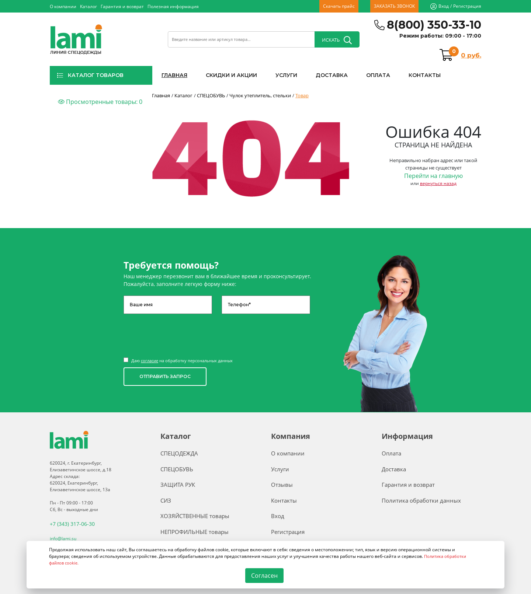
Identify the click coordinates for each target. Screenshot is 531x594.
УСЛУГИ (286, 75)
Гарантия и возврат (122, 6)
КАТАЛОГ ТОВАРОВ (90, 75)
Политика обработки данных (421, 500)
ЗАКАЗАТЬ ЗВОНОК (394, 6)
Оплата (391, 453)
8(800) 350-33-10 (434, 25)
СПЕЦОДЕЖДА (179, 453)
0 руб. (471, 55)
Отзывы (282, 484)
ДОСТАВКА (332, 75)
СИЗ (165, 500)
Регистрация (467, 6)
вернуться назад (438, 183)
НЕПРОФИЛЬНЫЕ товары (194, 531)
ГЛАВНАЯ (174, 75)
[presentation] (180, 332)
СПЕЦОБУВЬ (176, 469)
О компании (63, 6)
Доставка (394, 469)
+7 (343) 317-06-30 (69, 523)
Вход (443, 6)
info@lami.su (63, 537)
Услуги (280, 469)
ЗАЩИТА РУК (177, 484)
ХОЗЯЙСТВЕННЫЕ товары (194, 516)
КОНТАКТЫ (425, 75)
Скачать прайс (339, 6)
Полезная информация (173, 6)
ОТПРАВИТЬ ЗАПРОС (165, 376)
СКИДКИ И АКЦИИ (231, 75)
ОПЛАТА (378, 75)
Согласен (264, 576)
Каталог (88, 6)
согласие (149, 360)
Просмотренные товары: (100, 102)
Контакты (284, 500)
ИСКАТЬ (337, 40)
